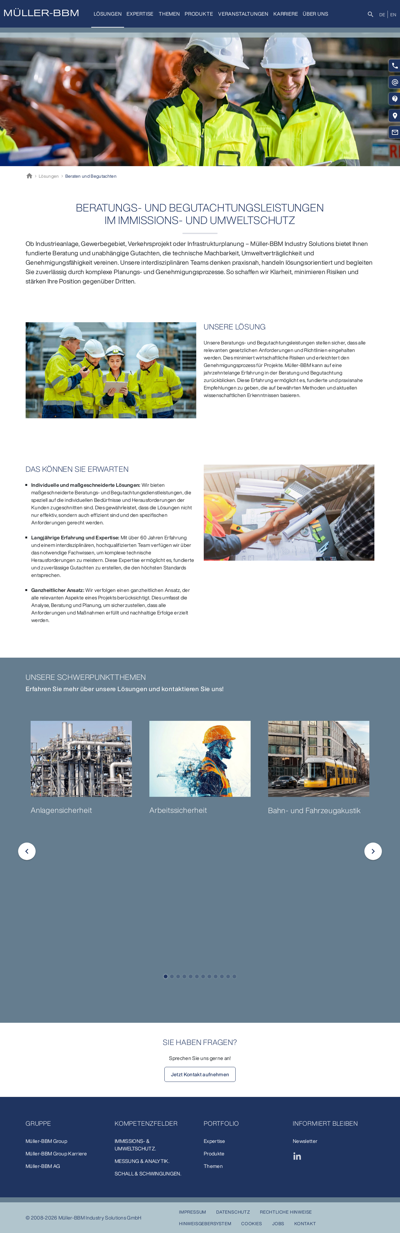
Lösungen (108, 14)
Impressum (192, 1212)
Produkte (199, 14)
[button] (166, 976)
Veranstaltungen (243, 14)
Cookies (251, 1223)
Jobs (278, 1223)
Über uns (315, 14)
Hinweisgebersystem (205, 1223)
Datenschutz (233, 1212)
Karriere (285, 14)
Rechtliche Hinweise (286, 1212)
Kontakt (305, 1223)
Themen (169, 14)
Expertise (140, 14)
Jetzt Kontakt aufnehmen (200, 1074)
